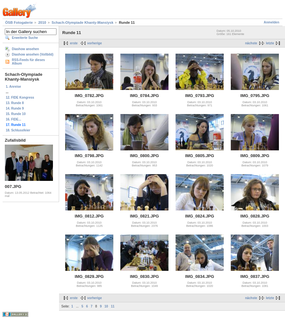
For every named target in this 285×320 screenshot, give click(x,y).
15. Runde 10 (16, 114)
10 (106, 306)
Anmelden (271, 22)
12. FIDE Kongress (20, 97)
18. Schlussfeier (18, 130)
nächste (251, 43)
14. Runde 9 (15, 108)
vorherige (94, 43)
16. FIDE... (13, 119)
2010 (42, 22)
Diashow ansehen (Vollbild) (32, 54)
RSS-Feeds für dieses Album (28, 61)
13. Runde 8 (15, 103)
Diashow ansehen (25, 49)
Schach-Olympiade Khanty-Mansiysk (83, 22)
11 (112, 306)
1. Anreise (13, 86)
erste (74, 43)
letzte (270, 43)
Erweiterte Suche (25, 38)
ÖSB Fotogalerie (19, 22)
